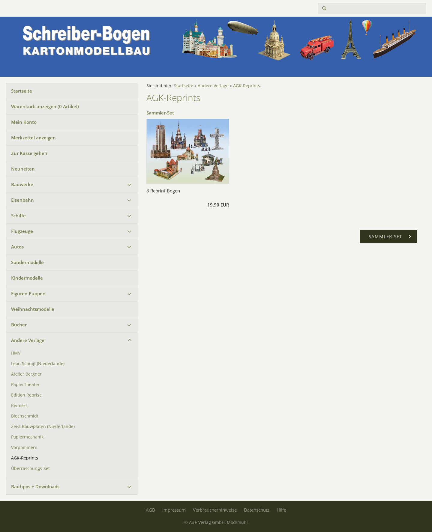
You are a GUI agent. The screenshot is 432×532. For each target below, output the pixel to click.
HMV (15, 353)
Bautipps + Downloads (35, 486)
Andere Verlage (27, 340)
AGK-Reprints (24, 458)
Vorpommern (24, 447)
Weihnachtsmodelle (32, 309)
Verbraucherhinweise (215, 510)
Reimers (19, 405)
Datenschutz (256, 510)
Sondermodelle (27, 262)
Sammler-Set (160, 113)
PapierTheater (25, 384)
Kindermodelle (27, 278)
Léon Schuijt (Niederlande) (37, 363)
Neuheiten (23, 169)
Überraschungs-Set (30, 468)
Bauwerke (22, 184)
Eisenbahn (22, 200)
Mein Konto (24, 122)
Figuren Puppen (28, 293)
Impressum (174, 510)
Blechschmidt (24, 416)
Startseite (21, 91)
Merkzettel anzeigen (33, 138)
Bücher (19, 325)
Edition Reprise (26, 395)
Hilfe (281, 510)
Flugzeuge (22, 231)
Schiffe (18, 215)
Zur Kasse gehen (29, 153)
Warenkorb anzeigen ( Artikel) (45, 106)
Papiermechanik (27, 437)
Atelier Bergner (26, 374)
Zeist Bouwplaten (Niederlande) (43, 426)
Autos (17, 247)
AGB (150, 510)
